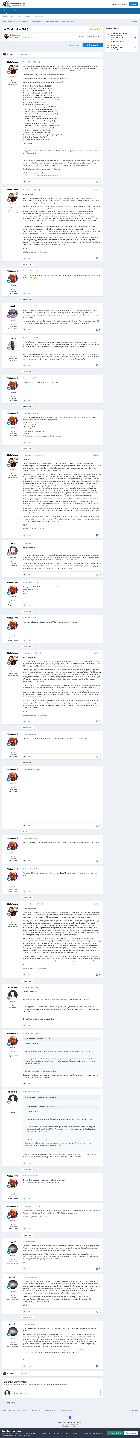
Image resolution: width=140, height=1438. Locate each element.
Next (12, 54)
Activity (14, 11)
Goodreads (63, 78)
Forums (4, 16)
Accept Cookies (115, 1433)
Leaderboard (39, 16)
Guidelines (29, 16)
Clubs (12, 16)
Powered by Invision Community (70, 1426)
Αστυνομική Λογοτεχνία (27, 37)
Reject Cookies (131, 1433)
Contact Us (71, 1422)
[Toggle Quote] (26, 1039)
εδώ (58, 165)
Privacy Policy (61, 1422)
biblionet (30, 143)
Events (20, 16)
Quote (29, 181)
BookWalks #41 (115, 46)
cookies (51, 1433)
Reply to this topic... (21, 1393)
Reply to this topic (92, 45)
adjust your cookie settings (95, 1433)
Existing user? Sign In (119, 4)
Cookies (80, 1422)
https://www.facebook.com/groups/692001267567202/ (41, 1182)
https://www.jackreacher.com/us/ (53, 75)
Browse (6, 12)
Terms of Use (16, 1433)
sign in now (46, 1384)
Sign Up (133, 4)
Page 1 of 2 (24, 54)
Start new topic (74, 45)
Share (81, 36)
